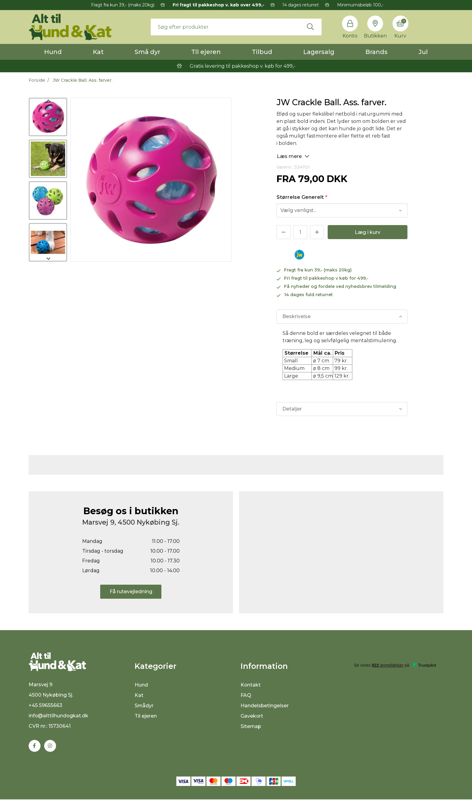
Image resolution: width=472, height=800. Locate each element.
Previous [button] (48, 101)
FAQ (246, 695)
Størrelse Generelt (302, 197)
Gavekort (252, 716)
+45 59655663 (45, 706)
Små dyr (147, 52)
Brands (376, 52)
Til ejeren (206, 52)
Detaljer (292, 409)
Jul (423, 52)
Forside (37, 80)
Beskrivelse (296, 316)
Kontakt (251, 685)
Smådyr (144, 706)
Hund (53, 52)
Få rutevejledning (131, 591)
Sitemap (251, 726)
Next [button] (48, 259)
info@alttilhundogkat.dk (59, 716)
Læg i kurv (367, 232)
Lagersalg (318, 52)
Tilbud (262, 52)
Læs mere (293, 156)
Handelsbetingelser (265, 706)
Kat (98, 52)
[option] (48, 117)
